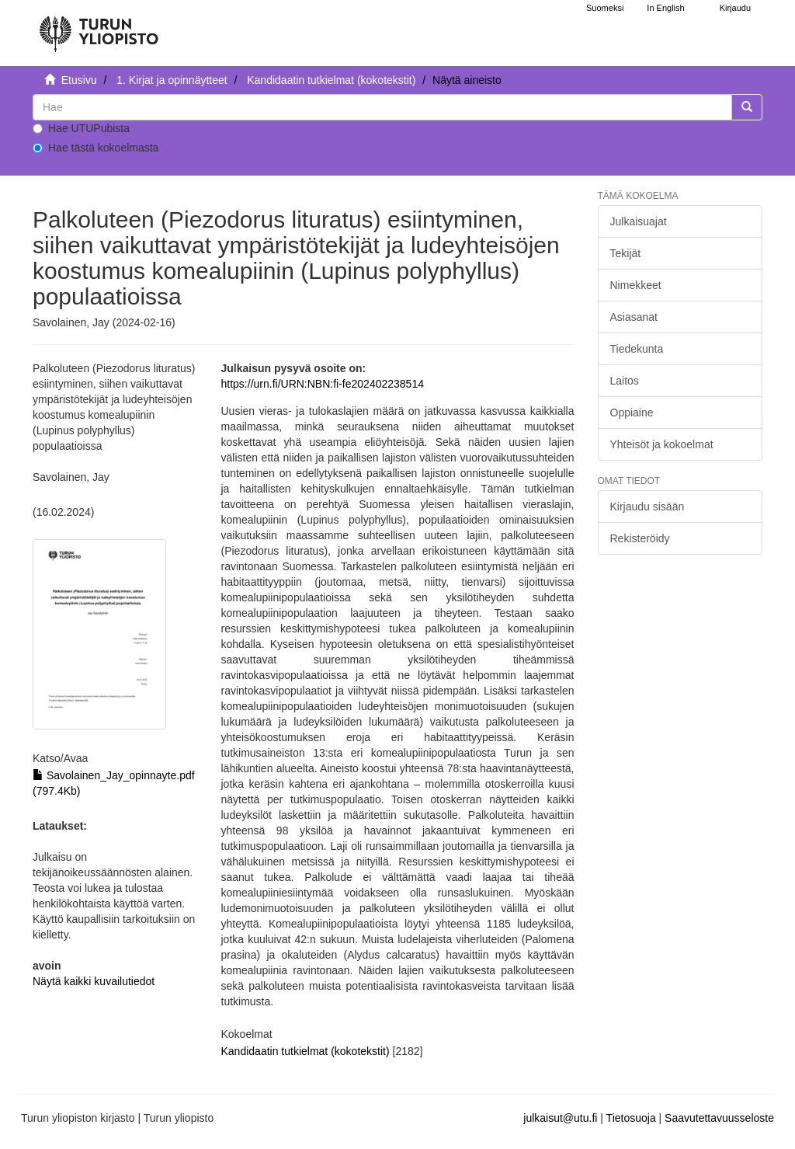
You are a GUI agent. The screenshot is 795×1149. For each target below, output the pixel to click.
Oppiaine (632, 412)
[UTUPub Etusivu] (98, 27)
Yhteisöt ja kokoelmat (661, 444)
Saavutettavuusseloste (719, 1118)
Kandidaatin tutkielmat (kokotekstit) (331, 80)
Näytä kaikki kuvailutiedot (93, 981)
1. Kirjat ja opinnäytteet (171, 80)
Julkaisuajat (638, 221)
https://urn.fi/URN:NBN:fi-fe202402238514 (322, 384)
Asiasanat (634, 317)
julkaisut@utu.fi (560, 1118)
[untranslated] (382, 107)
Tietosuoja (631, 1118)
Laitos (624, 380)
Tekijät (625, 253)
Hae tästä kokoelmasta (95, 147)
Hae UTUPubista (81, 128)
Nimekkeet (635, 285)
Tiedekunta (637, 349)
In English (665, 7)
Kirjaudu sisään (647, 506)
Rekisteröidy (640, 538)
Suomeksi (604, 7)
